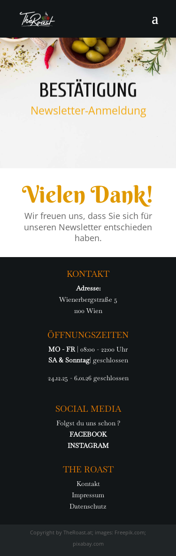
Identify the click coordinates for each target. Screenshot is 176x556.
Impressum (88, 495)
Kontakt (88, 483)
